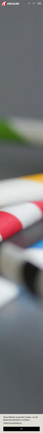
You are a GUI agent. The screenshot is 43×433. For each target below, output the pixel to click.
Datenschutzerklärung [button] (13, 423)
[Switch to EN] (34, 3)
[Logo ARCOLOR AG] (10, 3)
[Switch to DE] (29, 3)
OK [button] (21, 429)
